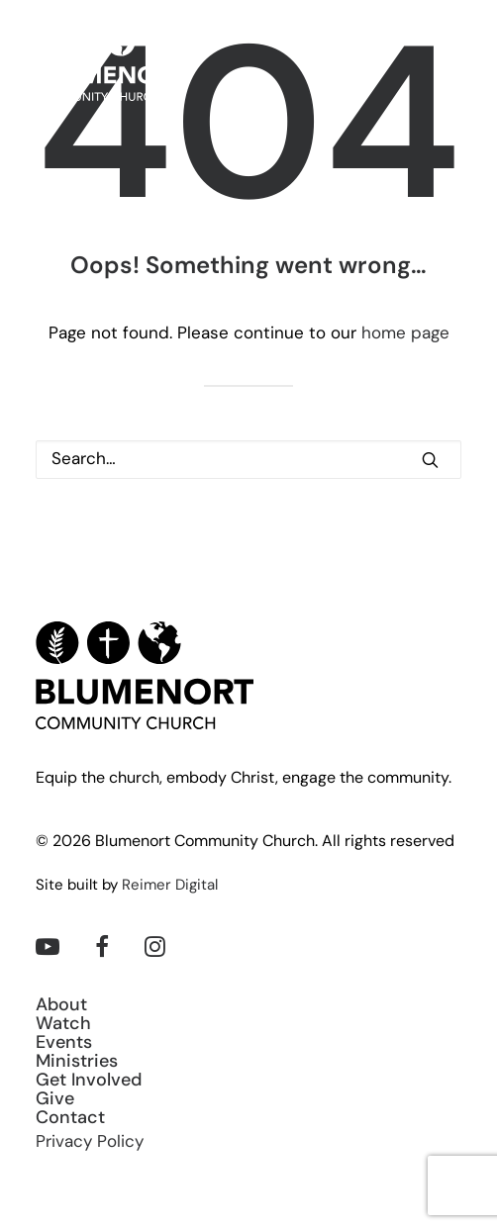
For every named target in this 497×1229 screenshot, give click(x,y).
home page (405, 334)
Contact (70, 1118)
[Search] (248, 459)
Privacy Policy (90, 1142)
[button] (451, 64)
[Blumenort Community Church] (110, 64)
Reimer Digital (170, 886)
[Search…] (248, 459)
